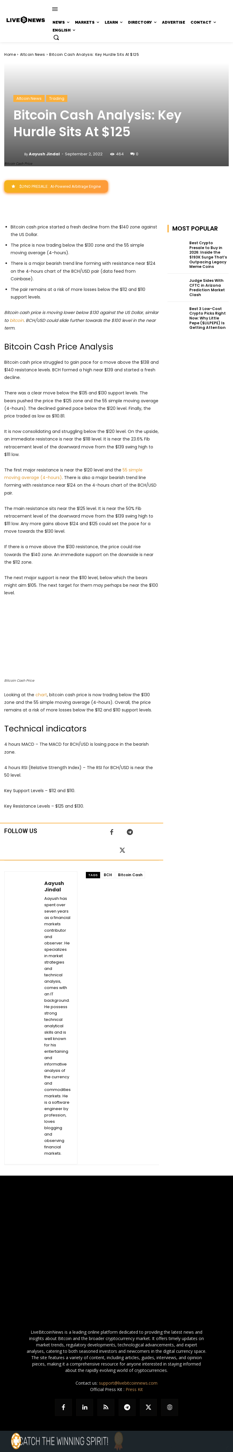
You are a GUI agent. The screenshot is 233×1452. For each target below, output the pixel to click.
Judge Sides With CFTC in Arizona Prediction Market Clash (206, 287)
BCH (108, 874)
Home (10, 54)
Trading (56, 98)
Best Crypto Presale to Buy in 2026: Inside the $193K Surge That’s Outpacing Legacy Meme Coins (208, 254)
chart (41, 695)
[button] (56, 37)
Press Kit (134, 1389)
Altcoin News (32, 54)
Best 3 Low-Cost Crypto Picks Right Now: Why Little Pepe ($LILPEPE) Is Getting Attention (207, 318)
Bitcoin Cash (130, 874)
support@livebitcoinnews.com (128, 1383)
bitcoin (17, 320)
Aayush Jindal (44, 154)
